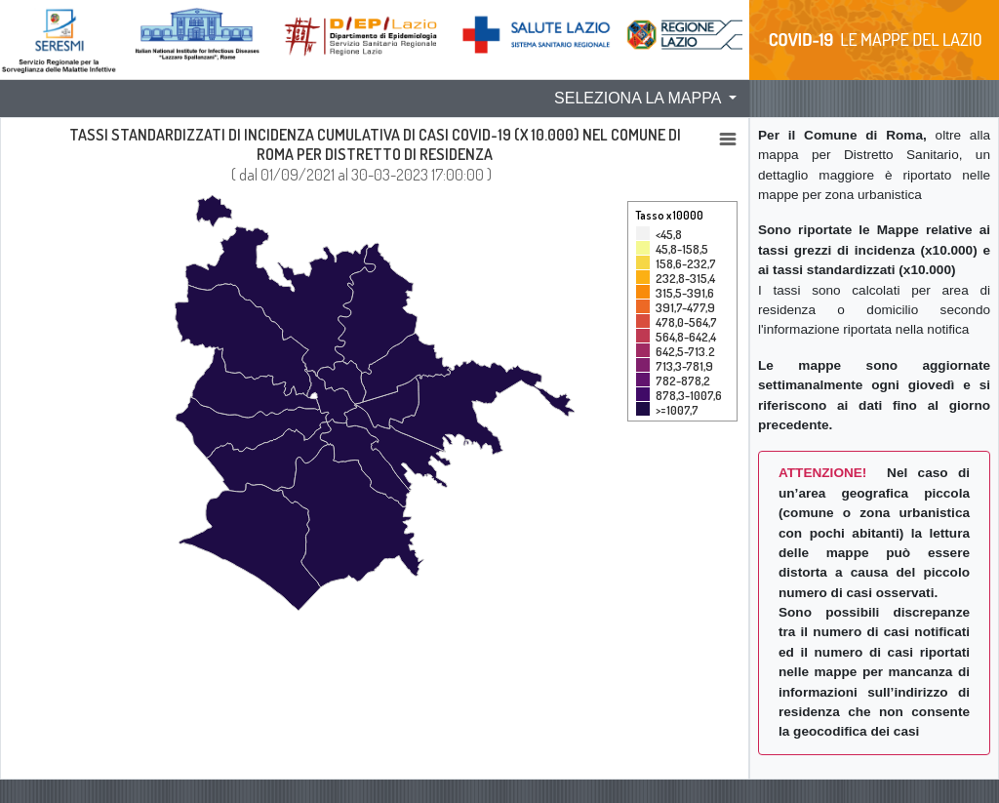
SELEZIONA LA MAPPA (639, 98)
